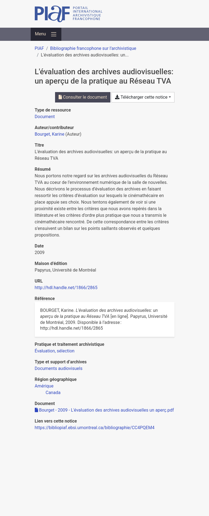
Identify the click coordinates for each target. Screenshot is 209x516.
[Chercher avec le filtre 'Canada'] (53, 392)
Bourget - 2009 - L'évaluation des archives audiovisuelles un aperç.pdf (104, 410)
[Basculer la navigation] (46, 34)
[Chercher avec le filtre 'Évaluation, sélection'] (55, 350)
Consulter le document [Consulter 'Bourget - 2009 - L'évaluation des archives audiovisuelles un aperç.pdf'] (83, 97)
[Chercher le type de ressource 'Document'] (45, 116)
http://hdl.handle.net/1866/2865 (66, 287)
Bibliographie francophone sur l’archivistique (93, 48)
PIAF (39, 48)
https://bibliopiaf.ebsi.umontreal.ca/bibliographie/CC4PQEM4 (94, 427)
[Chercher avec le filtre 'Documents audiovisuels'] (58, 368)
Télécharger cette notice (141, 97)
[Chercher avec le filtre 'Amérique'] (44, 386)
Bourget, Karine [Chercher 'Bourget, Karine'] (49, 134)
